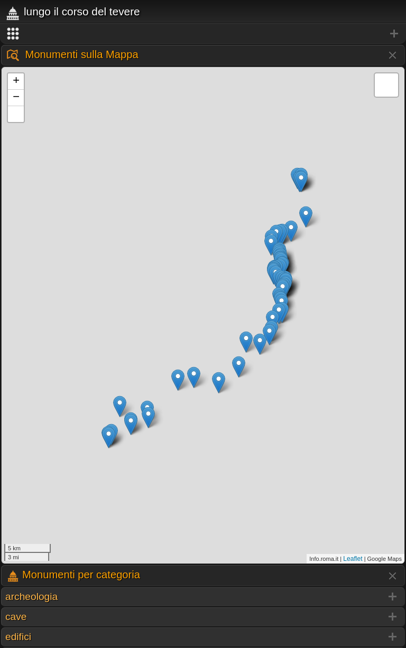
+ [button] (16, 81)
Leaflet (352, 558)
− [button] (16, 98)
